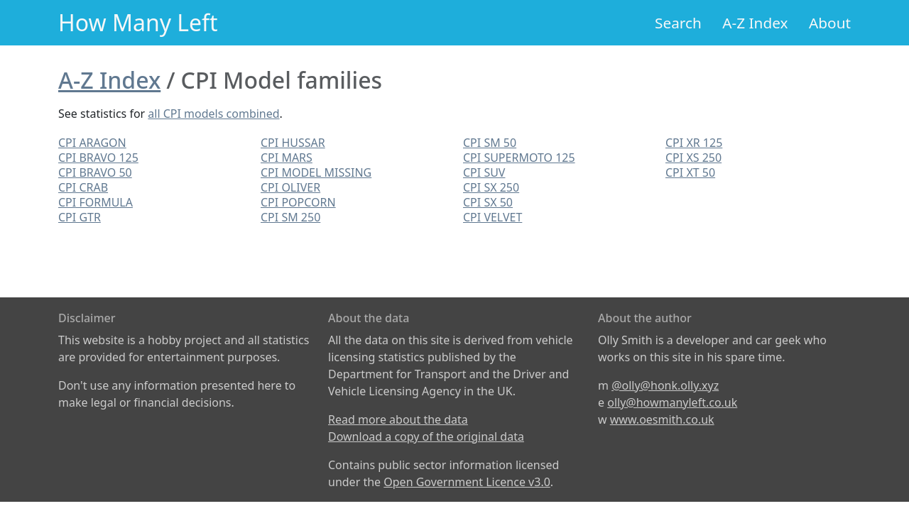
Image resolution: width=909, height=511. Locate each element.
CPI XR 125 (693, 142)
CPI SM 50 (489, 142)
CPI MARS (286, 157)
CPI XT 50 (690, 172)
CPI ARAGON (92, 142)
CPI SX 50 (488, 202)
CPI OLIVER (290, 187)
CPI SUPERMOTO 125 (519, 157)
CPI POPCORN (298, 202)
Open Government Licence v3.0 (466, 482)
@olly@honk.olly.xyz (665, 385)
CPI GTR (79, 217)
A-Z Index (755, 23)
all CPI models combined (213, 113)
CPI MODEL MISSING (316, 172)
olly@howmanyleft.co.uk (672, 402)
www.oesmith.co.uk (662, 419)
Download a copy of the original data (426, 436)
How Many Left (138, 22)
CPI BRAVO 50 (95, 172)
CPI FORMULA (95, 202)
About (830, 23)
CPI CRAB (83, 187)
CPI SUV (484, 172)
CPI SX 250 (491, 187)
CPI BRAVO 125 (98, 157)
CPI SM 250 (290, 217)
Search (678, 23)
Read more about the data (398, 419)
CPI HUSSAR (293, 142)
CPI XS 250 (693, 157)
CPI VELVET (492, 217)
